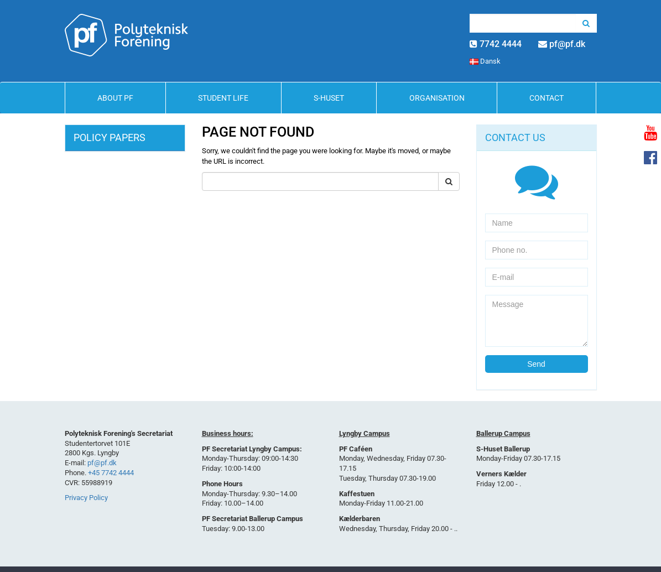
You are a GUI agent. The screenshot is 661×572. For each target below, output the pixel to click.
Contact (546, 97)
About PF (115, 97)
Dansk (485, 61)
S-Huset (329, 97)
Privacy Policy (86, 497)
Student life (223, 97)
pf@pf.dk (567, 44)
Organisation (437, 97)
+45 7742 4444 (111, 473)
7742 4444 (501, 44)
